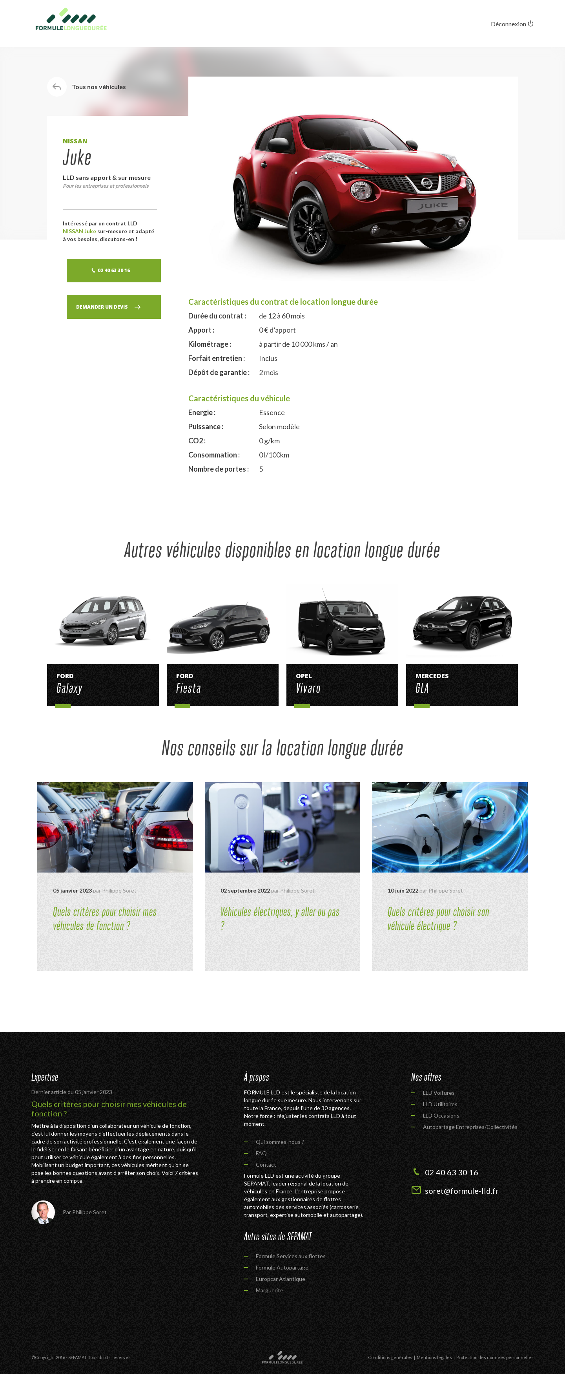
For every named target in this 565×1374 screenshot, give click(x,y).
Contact (266, 1164)
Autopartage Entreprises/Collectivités (470, 1126)
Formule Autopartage (282, 1267)
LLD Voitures (439, 1092)
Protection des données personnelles (495, 1357)
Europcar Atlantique (280, 1278)
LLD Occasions (441, 1115)
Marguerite (269, 1290)
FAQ (261, 1153)
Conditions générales (390, 1357)
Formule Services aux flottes (291, 1256)
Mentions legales (434, 1357)
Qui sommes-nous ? (280, 1141)
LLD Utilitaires (440, 1104)
